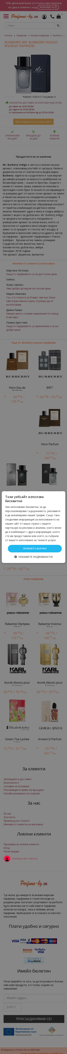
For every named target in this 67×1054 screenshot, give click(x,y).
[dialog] (33, 527)
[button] (33, 557)
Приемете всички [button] (34, 548)
